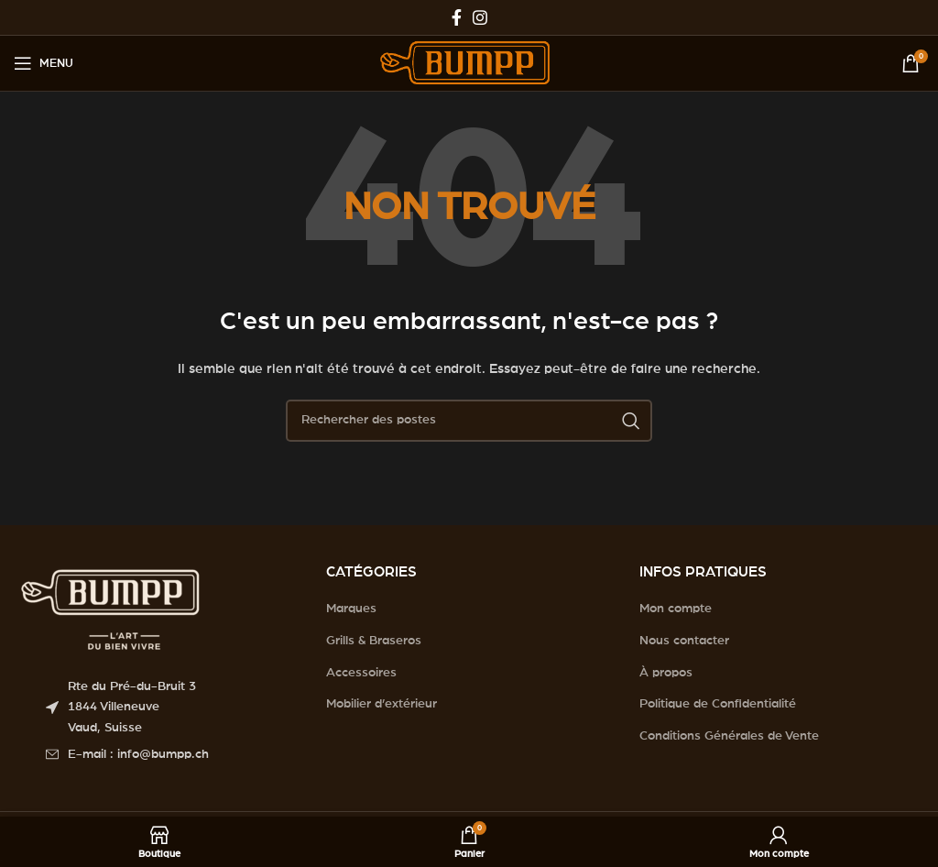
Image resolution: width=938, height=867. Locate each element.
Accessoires (361, 672)
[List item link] (172, 754)
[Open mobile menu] (43, 63)
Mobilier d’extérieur (381, 703)
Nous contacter (684, 640)
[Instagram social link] (480, 17)
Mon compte (675, 608)
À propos (666, 672)
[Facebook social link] (456, 17)
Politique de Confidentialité (717, 703)
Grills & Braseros (373, 640)
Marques (351, 608)
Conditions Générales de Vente (729, 736)
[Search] (469, 421)
